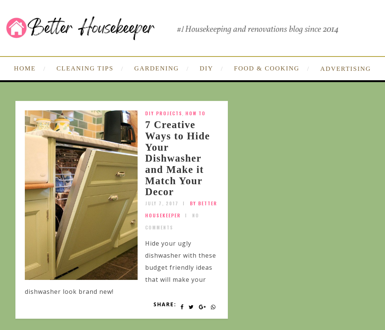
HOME (25, 68)
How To (195, 113)
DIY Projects (163, 113)
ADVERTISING (345, 68)
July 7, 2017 (162, 203)
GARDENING (156, 68)
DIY (206, 68)
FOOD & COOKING (266, 68)
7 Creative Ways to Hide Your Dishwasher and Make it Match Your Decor (177, 158)
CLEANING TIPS (85, 68)
